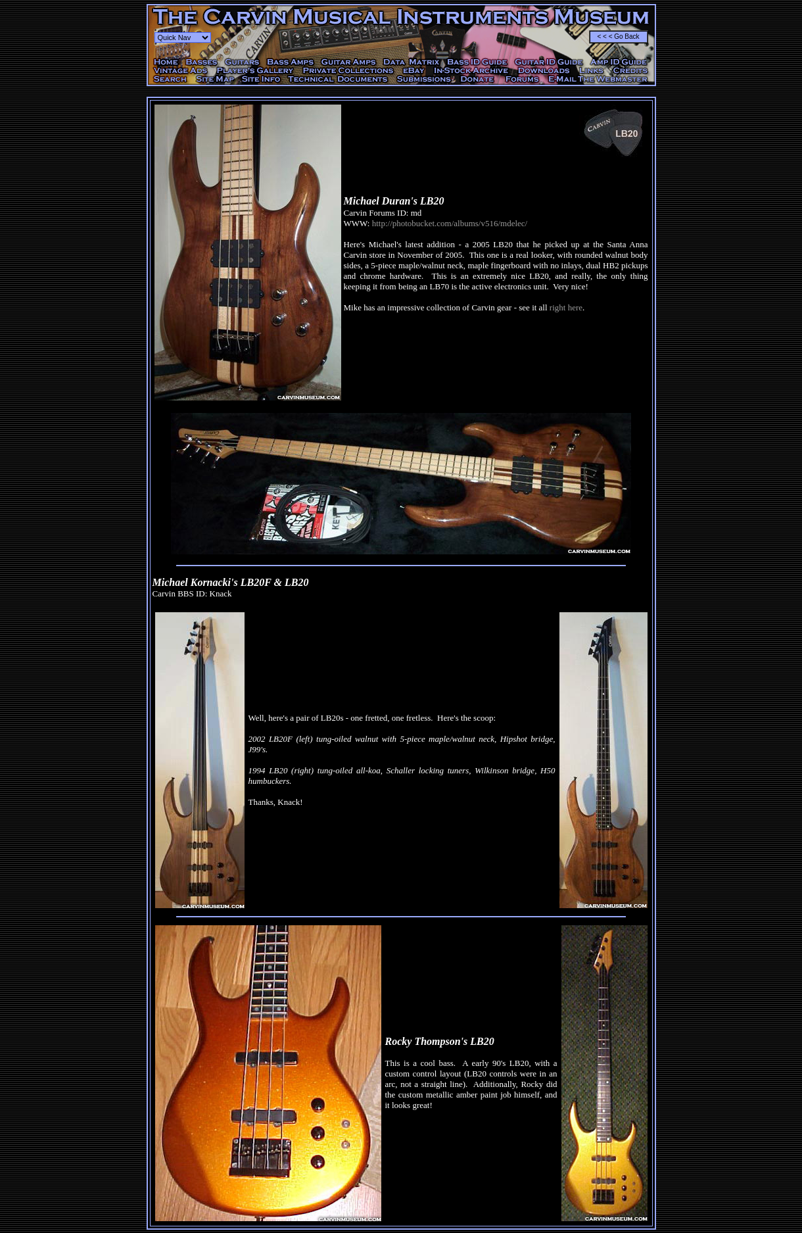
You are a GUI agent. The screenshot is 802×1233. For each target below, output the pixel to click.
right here (566, 307)
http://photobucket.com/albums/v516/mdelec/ (450, 223)
